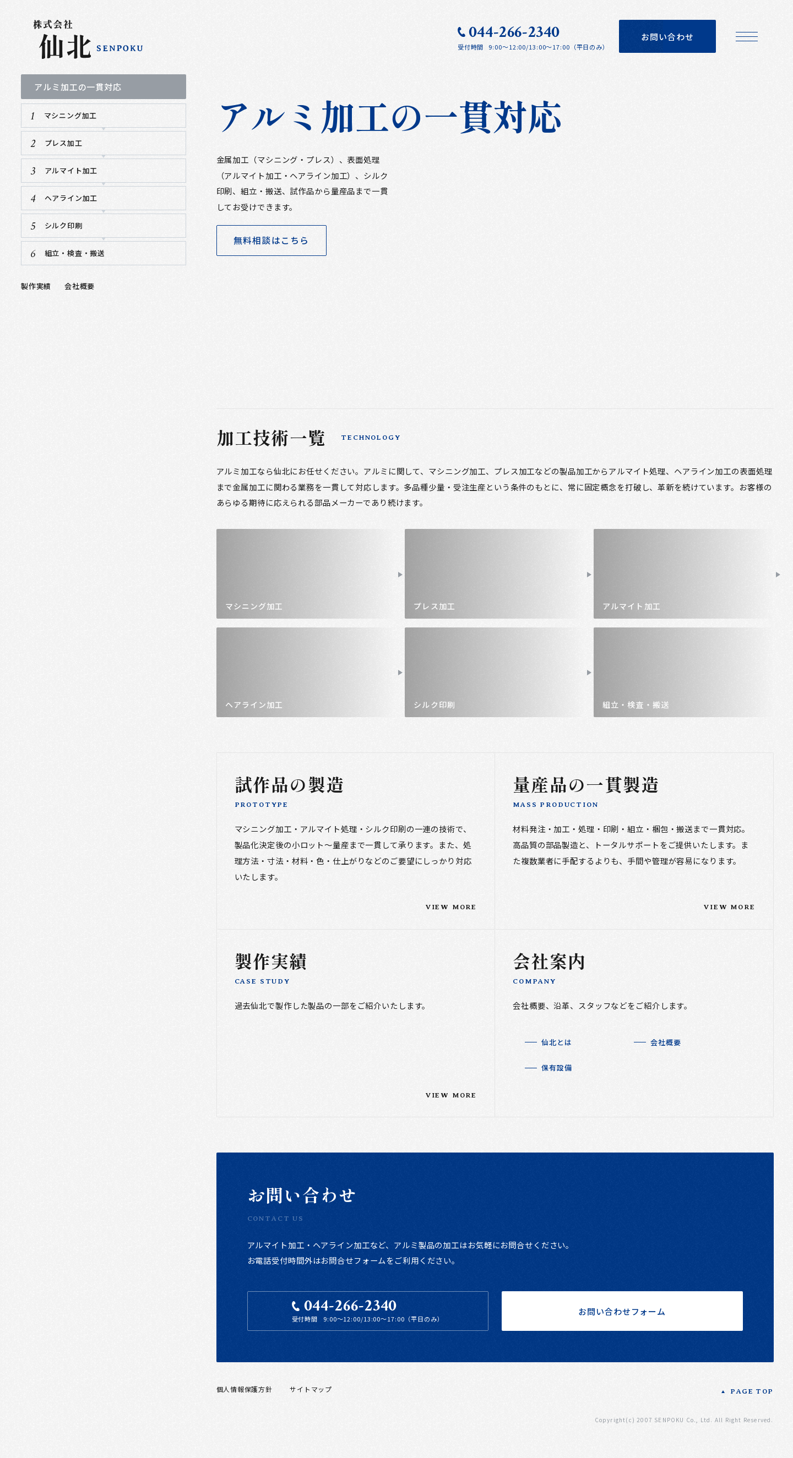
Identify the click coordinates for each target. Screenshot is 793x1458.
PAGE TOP (751, 1402)
